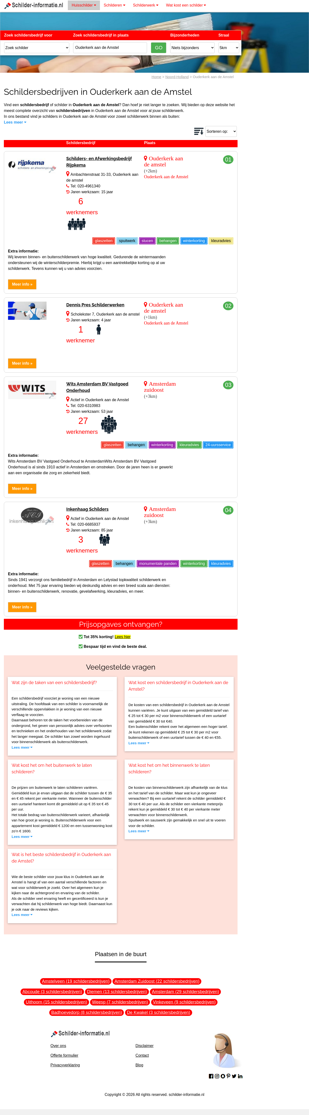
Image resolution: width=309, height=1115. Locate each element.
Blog (139, 1065)
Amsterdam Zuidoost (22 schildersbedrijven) (156, 981)
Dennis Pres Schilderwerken (95, 304)
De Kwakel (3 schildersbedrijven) (158, 1012)
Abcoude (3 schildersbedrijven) (52, 991)
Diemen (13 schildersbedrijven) (117, 991)
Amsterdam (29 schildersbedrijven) (185, 991)
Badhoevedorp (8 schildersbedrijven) (86, 1012)
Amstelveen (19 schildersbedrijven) (76, 981)
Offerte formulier (64, 1055)
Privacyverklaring (65, 1065)
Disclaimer (144, 1046)
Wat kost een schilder (186, 5)
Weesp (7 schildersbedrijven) (120, 1002)
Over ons (58, 1046)
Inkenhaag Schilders (87, 509)
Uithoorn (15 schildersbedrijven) (56, 1002)
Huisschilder (84, 5)
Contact (142, 1055)
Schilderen (114, 5)
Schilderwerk (145, 5)
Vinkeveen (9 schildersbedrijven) (184, 1002)
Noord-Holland (177, 77)
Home (156, 77)
